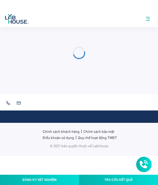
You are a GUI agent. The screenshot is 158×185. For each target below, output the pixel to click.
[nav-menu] (148, 19)
